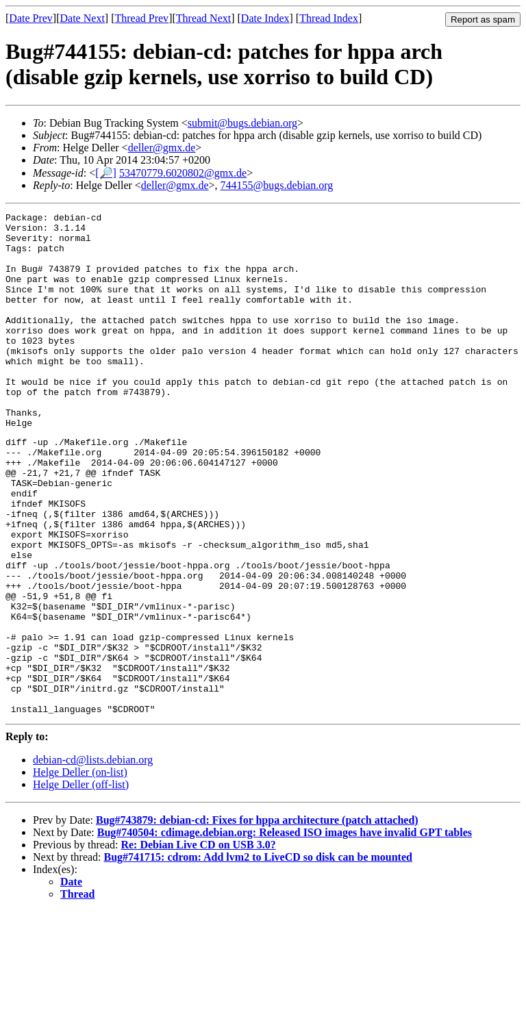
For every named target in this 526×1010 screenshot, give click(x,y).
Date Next (82, 18)
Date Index (265, 18)
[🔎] (105, 173)
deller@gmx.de (162, 147)
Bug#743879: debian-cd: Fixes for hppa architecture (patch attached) (257, 918)
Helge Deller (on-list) (80, 870)
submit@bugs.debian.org (242, 123)
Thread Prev (141, 18)
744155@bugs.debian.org (277, 185)
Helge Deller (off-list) (81, 883)
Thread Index (328, 18)
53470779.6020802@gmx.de (183, 173)
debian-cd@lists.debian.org (93, 858)
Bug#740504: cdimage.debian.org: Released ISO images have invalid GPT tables (284, 931)
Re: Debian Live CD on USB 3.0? (198, 943)
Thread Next (203, 18)
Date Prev (31, 18)
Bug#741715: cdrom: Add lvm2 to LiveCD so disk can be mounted (258, 955)
